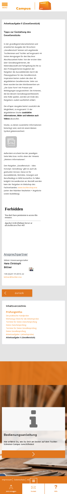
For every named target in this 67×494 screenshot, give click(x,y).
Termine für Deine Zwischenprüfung (21, 321)
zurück (19, 293)
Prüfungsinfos (14, 312)
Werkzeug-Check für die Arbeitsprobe (22, 318)
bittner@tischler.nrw (13, 277)
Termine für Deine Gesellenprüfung (21, 328)
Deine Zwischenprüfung (16, 325)
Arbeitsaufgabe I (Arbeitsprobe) (20, 334)
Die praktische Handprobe (17, 315)
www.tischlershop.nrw (27, 187)
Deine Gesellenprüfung (16, 331)
